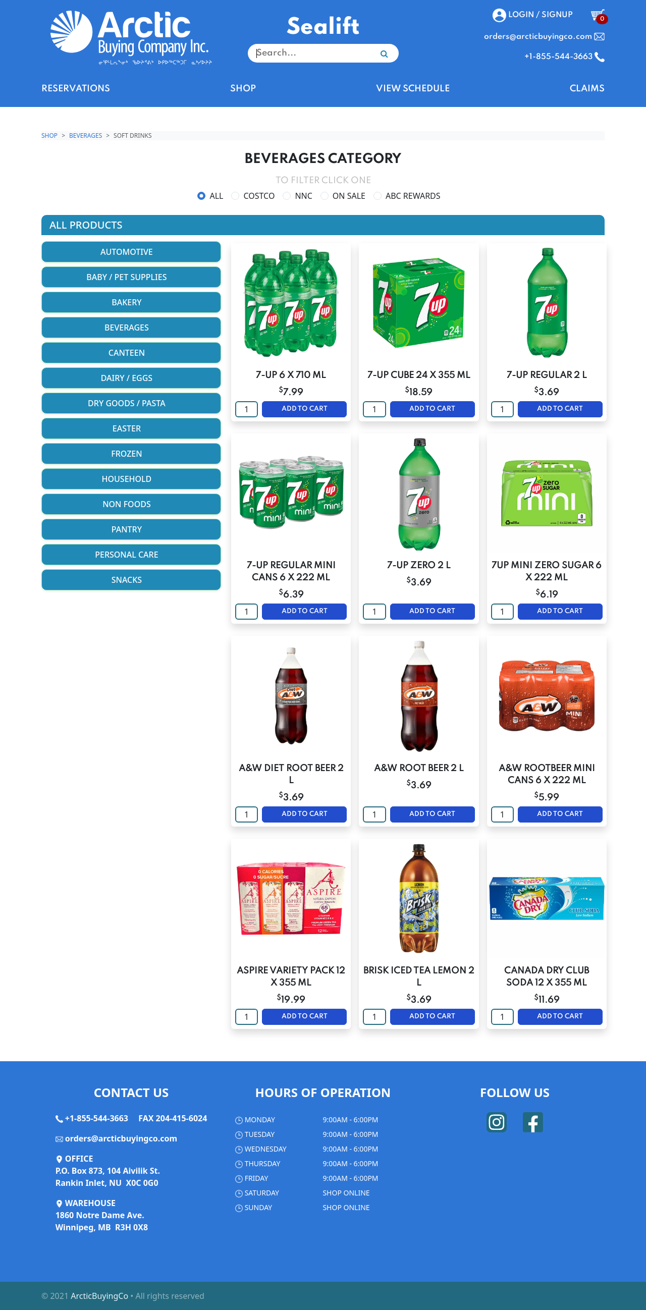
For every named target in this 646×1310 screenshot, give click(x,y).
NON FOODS (131, 504)
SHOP (243, 88)
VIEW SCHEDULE (413, 88)
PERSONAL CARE (131, 554)
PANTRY (131, 529)
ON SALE (349, 195)
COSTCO (259, 195)
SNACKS (131, 579)
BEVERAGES (85, 135)
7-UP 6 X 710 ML (291, 375)
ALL (216, 195)
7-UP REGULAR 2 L (547, 375)
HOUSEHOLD (131, 478)
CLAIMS (587, 88)
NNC (303, 195)
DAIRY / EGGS (131, 378)
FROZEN (131, 453)
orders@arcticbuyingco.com (121, 1138)
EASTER (131, 428)
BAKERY (131, 302)
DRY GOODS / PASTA (131, 403)
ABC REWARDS (413, 195)
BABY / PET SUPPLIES (131, 277)
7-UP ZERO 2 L (419, 565)
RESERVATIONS (75, 88)
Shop (49, 135)
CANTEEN (131, 352)
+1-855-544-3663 (96, 1118)
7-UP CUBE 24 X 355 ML (418, 375)
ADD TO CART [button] (305, 409)
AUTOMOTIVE (131, 251)
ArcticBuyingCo (99, 1295)
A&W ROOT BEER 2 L (419, 768)
